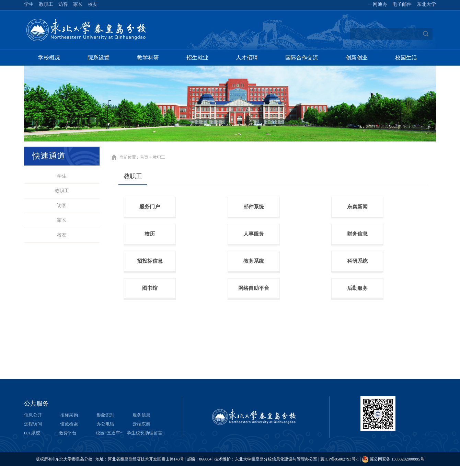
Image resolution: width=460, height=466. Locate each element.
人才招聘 (247, 57)
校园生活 (406, 57)
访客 (62, 205)
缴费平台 (68, 432)
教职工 (62, 190)
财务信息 (357, 234)
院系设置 (99, 57)
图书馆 (150, 288)
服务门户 (149, 206)
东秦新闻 (357, 206)
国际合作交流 (301, 57)
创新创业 (357, 57)
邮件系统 (253, 206)
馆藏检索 (69, 424)
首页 (144, 157)
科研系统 (357, 261)
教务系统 (253, 261)
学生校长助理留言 (144, 432)
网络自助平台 (253, 288)
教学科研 (148, 57)
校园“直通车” (109, 432)
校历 (150, 234)
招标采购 (69, 415)
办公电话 (105, 424)
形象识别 (105, 415)
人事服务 (253, 234)
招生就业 (197, 57)
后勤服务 (357, 288)
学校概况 (49, 57)
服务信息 (141, 415)
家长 (62, 220)
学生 (62, 176)
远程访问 (33, 424)
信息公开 (33, 415)
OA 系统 (32, 432)
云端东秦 (141, 424)
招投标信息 (150, 261)
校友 (62, 235)
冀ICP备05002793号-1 (339, 459)
